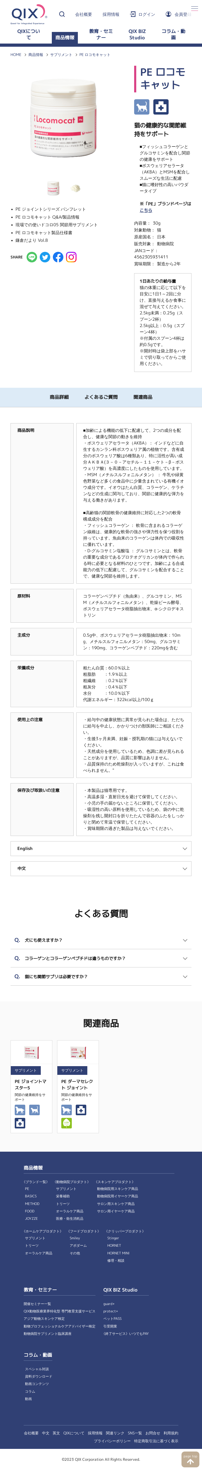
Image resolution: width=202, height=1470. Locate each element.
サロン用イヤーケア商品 (116, 1211)
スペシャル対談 (37, 1369)
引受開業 (110, 1326)
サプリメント (61, 55)
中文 (45, 1433)
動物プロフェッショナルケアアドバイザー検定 (59, 1326)
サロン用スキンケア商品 (116, 1204)
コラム (30, 1391)
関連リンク (115, 1433)
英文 (56, 1433)
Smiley (75, 1238)
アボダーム (78, 1245)
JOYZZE (31, 1219)
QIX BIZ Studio (137, 34)
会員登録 (183, 14)
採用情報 (111, 14)
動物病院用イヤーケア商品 (117, 1196)
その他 (75, 1253)
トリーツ (63, 1204)
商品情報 (64, 37)
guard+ (109, 1304)
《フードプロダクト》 (84, 1231)
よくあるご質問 (101, 397)
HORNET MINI (118, 1253)
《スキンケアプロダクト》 (114, 1182)
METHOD (32, 1204)
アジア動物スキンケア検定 (44, 1319)
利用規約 (171, 1433)
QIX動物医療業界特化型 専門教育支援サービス (59, 1311)
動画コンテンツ (37, 1384)
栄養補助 (63, 1196)
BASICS (31, 1196)
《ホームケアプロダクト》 (42, 1231)
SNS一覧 (135, 1433)
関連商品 (142, 397)
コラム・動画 (173, 34)
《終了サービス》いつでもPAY (125, 1334)
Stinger (113, 1238)
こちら (146, 210)
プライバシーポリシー (112, 1441)
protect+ (110, 1311)
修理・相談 (115, 1261)
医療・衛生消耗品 (69, 1219)
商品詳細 (59, 397)
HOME (16, 55)
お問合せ (152, 1433)
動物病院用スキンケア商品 (117, 1189)
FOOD (29, 1211)
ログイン (146, 14)
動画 (28, 1399)
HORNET (114, 1245)
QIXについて (28, 34)
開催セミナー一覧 (37, 1304)
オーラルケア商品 (69, 1211)
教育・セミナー (101, 34)
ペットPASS (112, 1319)
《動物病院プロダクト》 (71, 1182)
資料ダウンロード (38, 1376)
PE (27, 1189)
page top (190, 1456)
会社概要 (83, 14)
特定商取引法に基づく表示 (156, 1441)
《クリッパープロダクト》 (124, 1231)
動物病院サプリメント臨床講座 (48, 1334)
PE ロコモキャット (94, 55)
